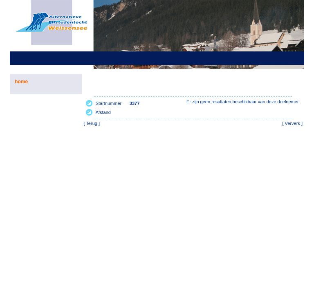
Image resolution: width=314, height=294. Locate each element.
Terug (91, 123)
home (21, 82)
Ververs (292, 123)
